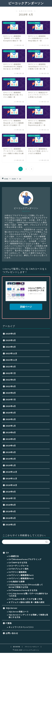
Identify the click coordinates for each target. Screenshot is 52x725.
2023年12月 (11, 353)
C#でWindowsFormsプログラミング (25, 559)
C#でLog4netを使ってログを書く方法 (25, 599)
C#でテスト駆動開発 (18, 572)
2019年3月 (11, 452)
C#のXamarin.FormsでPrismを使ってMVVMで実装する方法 (26, 586)
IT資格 (9, 623)
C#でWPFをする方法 (18, 563)
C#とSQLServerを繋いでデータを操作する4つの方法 (28, 595)
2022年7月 (11, 373)
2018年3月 (11, 518)
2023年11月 (11, 360)
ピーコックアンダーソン (26, 3)
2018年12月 (11, 472)
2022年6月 (11, 380)
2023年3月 (11, 366)
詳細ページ (26, 306)
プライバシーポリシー (32, 646)
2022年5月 (11, 386)
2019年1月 (11, 465)
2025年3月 (11, 340)
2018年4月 (11, 511)
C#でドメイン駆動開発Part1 (21, 575)
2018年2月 (11, 525)
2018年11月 (11, 478)
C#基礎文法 (14, 556)
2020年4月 (11, 406)
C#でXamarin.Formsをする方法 (23, 590)
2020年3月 (11, 413)
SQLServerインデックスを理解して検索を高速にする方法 (28, 616)
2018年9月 (11, 492)
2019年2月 (11, 459)
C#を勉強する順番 (17, 582)
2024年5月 (11, 347)
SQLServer (11, 608)
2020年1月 (11, 426)
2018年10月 (11, 485)
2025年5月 (11, 334)
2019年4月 (11, 446)
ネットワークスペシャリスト (21, 627)
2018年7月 (11, 498)
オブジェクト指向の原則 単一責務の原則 (26, 602)
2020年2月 (11, 419)
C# (7, 552)
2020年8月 (11, 393)
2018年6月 (11, 505)
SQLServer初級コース (19, 612)
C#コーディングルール (19, 566)
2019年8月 (11, 432)
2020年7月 (11, 399)
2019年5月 (11, 439)
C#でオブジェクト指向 (19, 569)
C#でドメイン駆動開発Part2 (21, 578)
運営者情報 (16, 646)
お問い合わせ (12, 633)
